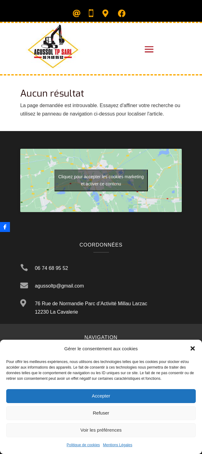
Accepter (101, 395)
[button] (193, 348)
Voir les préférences (101, 430)
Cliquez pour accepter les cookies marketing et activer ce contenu (101, 180)
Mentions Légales (117, 445)
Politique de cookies (83, 445)
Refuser (101, 412)
